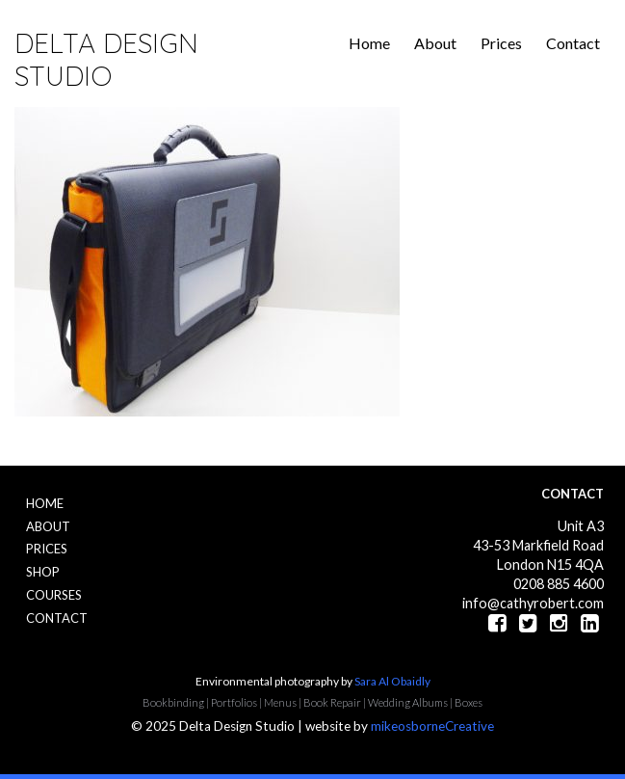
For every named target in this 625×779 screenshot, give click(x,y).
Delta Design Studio (106, 59)
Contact (573, 43)
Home (369, 43)
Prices (501, 43)
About (435, 43)
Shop (43, 571)
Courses (54, 595)
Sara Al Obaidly (392, 681)
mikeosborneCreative (432, 726)
